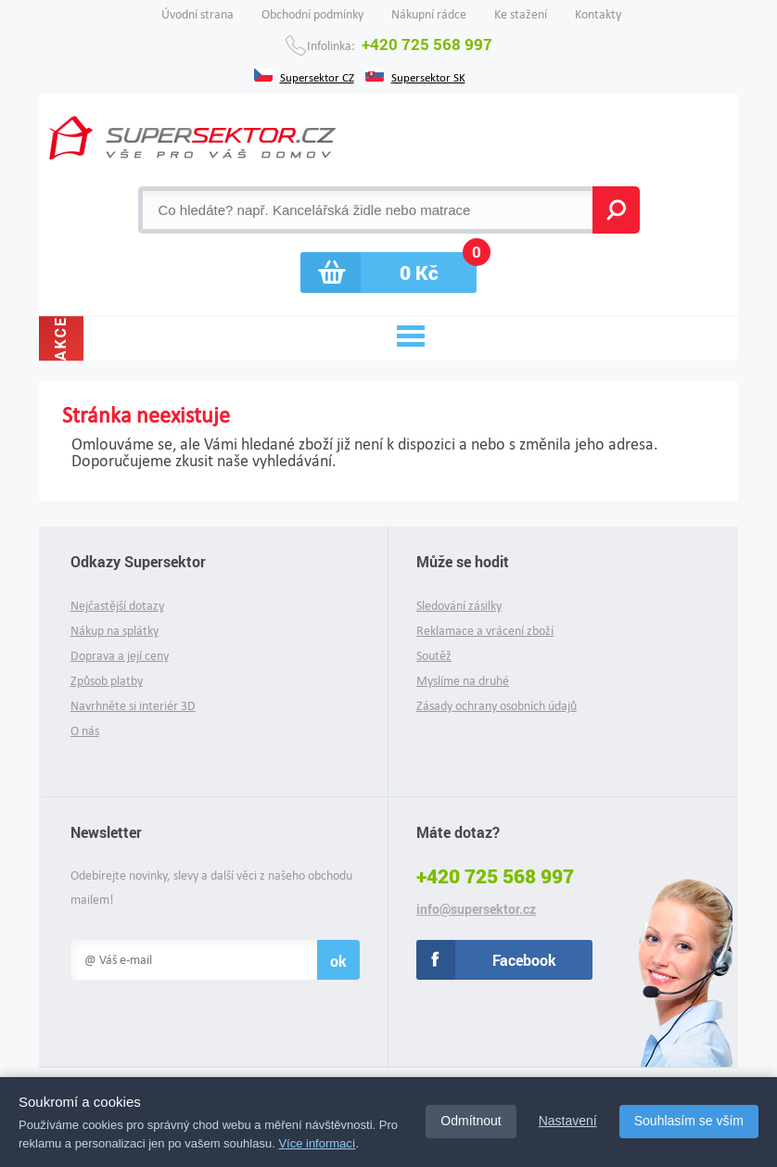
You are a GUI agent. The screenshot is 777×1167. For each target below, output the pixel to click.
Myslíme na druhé (462, 681)
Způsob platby (106, 681)
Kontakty (598, 14)
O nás (84, 731)
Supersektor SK (428, 76)
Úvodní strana (197, 14)
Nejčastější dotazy (117, 606)
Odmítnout (470, 1120)
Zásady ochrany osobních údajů (496, 706)
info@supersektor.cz (476, 909)
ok (338, 960)
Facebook (524, 960)
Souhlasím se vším (689, 1120)
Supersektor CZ (317, 76)
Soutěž (434, 656)
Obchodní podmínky (312, 14)
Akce (61, 338)
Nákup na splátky (114, 631)
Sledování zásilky (459, 606)
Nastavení (568, 1120)
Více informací (316, 1143)
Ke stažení (520, 14)
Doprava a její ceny (119, 656)
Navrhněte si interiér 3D (133, 706)
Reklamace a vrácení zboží (485, 631)
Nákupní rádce (428, 14)
